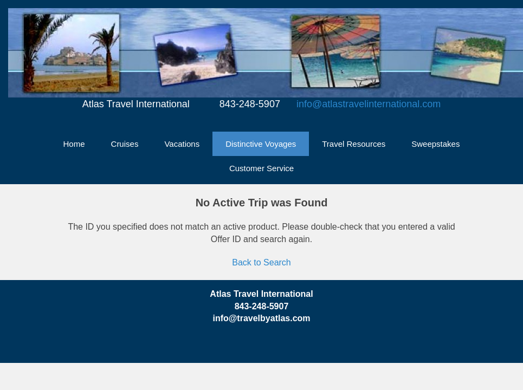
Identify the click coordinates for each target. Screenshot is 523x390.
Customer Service (261, 168)
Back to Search (261, 262)
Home (74, 143)
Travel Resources (353, 143)
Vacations (181, 143)
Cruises (125, 143)
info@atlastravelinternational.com (368, 104)
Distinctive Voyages (260, 143)
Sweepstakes (435, 143)
